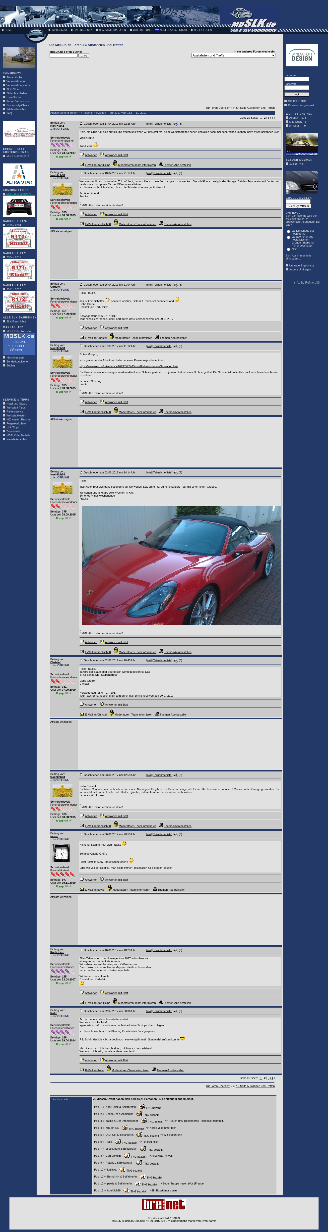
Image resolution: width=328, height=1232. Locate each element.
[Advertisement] (18, 384)
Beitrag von (57, 122)
